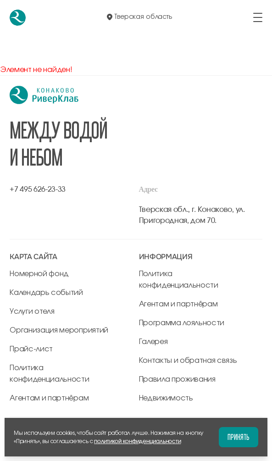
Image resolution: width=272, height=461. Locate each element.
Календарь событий (46, 292)
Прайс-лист (31, 349)
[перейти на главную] (18, 18)
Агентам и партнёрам (49, 398)
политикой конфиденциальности (137, 441)
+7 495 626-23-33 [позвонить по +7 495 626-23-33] (38, 189)
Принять (239, 437)
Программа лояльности (182, 323)
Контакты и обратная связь (188, 360)
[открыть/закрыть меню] (257, 17)
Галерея (153, 341)
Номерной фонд (39, 274)
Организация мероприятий (59, 330)
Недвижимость (166, 398)
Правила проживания (177, 379)
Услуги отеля (32, 311)
